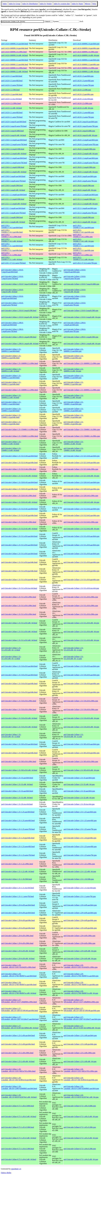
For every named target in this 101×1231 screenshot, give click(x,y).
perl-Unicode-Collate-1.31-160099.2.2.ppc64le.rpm (74, 357)
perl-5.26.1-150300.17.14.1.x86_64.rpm (83, 240)
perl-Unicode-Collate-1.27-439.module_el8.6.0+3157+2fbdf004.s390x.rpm (81, 1001)
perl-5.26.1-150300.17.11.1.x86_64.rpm (83, 258)
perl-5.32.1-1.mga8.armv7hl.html (13, 213)
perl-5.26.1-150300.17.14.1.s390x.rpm (83, 236)
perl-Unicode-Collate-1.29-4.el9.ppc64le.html (18, 920)
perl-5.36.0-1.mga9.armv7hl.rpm (85, 181)
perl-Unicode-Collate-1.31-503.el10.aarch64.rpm (82, 744)
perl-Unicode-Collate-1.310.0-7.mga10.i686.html (19, 284)
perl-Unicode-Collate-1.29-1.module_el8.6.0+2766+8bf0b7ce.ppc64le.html (18, 984)
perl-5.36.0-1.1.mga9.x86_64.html (13, 172)
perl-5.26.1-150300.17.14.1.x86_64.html (11, 240)
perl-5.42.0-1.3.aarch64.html (11, 76)
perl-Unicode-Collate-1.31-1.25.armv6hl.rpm (80, 821)
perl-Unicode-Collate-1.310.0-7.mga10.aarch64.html (12, 271)
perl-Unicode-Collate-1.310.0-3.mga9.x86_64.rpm (82, 317)
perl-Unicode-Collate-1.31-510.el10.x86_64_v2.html (11, 736)
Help (94, 4)
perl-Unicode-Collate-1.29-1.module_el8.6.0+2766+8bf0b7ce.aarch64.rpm (81, 975)
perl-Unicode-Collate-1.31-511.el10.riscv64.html (19, 588)
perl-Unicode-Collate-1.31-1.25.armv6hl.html (18, 821)
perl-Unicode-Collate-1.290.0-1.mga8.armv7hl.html (12, 330)
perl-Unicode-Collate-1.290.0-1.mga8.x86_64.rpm (82, 344)
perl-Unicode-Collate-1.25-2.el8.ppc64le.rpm (80, 1044)
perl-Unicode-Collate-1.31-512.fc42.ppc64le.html (19, 515)
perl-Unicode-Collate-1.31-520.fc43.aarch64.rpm (82, 482)
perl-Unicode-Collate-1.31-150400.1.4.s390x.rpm (82, 429)
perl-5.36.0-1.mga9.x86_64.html (13, 190)
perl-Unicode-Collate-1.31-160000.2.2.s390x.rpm (82, 390)
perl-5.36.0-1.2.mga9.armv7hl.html (14, 144)
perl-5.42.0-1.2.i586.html (10, 90)
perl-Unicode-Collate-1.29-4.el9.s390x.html (17, 936)
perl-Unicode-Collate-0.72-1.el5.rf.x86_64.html (18, 1138)
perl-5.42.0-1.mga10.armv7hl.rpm (85, 126)
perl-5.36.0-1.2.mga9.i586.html (12, 149)
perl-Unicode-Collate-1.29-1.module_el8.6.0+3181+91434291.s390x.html (18, 966)
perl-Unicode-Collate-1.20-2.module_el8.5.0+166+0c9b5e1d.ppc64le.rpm (81, 1079)
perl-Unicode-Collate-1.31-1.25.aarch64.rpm (80, 812)
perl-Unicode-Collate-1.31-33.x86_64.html (17, 784)
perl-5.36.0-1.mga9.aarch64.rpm (85, 176)
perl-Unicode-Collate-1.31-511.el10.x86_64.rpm (81, 623)
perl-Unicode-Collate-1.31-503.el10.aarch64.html (19, 744)
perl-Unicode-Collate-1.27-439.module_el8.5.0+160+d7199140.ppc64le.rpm (82, 1009)
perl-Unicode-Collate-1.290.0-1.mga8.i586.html (18, 337)
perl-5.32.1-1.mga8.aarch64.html (13, 208)
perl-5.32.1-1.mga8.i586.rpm (83, 217)
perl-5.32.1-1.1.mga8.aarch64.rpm (85, 195)
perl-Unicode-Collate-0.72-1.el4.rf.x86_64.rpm (81, 1159)
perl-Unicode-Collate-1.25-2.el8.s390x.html (17, 1053)
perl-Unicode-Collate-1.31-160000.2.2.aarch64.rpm (74, 377)
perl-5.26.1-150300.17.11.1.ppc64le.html (12, 249)
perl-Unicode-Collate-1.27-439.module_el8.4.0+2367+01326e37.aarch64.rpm (82, 1018)
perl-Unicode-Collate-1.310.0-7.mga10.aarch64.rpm (75, 271)
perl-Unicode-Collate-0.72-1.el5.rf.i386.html (17, 1127)
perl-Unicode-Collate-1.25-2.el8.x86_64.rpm (80, 1061)
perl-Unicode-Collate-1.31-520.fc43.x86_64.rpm (81, 502)
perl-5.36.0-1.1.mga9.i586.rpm (84, 167)
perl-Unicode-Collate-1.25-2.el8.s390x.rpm (79, 1053)
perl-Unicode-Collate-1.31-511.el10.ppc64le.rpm (81, 562)
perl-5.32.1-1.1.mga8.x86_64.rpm (85, 204)
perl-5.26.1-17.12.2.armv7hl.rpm (85, 263)
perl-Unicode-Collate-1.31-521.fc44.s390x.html (18, 469)
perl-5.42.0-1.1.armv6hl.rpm (83, 113)
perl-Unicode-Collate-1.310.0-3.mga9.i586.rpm (81, 310)
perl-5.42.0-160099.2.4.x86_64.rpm (86, 55)
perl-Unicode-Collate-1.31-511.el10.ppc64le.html (19, 562)
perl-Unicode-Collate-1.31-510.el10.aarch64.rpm (82, 666)
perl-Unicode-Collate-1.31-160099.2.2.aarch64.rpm (74, 350)
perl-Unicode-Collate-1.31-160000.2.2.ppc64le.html (11, 383)
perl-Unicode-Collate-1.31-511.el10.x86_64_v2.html (11, 649)
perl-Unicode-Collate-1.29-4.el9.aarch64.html (18, 905)
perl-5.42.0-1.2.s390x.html (11, 103)
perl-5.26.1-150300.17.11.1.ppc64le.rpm (83, 249)
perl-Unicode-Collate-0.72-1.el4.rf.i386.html (17, 1149)
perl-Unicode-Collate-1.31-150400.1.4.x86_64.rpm (74, 443)
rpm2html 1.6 (16, 1169)
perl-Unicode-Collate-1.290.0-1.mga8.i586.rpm (81, 337)
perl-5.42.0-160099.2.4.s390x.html (14, 52)
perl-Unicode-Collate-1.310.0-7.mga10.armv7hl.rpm (75, 277)
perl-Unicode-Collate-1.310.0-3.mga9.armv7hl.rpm (75, 304)
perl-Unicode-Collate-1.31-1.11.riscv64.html (17, 888)
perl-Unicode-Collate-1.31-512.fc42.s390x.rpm (81, 522)
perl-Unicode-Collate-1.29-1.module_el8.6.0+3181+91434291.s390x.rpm (81, 966)
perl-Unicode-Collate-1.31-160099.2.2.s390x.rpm (82, 363)
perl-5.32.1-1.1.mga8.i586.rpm (84, 199)
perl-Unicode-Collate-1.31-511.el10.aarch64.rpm (81, 536)
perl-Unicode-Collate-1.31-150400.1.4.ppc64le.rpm (74, 416)
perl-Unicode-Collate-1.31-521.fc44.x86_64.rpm (81, 476)
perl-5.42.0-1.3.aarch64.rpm (83, 76)
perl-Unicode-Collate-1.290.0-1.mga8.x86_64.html (20, 344)
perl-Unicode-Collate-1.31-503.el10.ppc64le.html (19, 753)
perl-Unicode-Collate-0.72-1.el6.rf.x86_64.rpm (81, 1116)
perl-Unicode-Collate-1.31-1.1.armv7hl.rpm (80, 896)
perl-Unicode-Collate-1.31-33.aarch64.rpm (79, 778)
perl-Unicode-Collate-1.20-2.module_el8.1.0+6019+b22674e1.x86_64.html (19, 1096)
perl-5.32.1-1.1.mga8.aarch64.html (14, 195)
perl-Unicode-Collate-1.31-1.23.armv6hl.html (18, 846)
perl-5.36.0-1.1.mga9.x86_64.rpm (85, 172)
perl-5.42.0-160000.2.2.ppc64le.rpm (86, 64)
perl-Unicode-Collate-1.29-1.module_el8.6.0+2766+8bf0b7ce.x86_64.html (18, 992)
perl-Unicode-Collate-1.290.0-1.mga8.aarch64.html (12, 324)
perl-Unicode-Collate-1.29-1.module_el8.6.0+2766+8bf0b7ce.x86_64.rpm (81, 992)
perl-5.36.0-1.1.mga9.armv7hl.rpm (85, 163)
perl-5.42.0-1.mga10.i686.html (12, 131)
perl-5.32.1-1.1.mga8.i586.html (12, 199)
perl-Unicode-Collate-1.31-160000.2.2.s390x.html (19, 390)
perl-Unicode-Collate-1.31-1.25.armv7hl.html (18, 829)
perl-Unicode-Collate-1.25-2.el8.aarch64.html (18, 1035)
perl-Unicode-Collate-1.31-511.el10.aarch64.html (19, 536)
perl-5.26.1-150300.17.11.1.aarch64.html (12, 245)
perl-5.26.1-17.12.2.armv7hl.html (13, 263)
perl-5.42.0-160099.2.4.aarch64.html (14, 44)
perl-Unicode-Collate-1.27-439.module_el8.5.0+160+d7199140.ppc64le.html (19, 1009)
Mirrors (88, 4)
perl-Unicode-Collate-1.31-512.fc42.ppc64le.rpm (82, 515)
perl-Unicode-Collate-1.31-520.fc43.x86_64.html (19, 502)
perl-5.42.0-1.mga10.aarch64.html (13, 122)
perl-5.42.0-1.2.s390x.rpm (82, 103)
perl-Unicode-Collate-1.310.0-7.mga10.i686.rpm (81, 284)
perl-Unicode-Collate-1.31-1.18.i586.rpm (79, 879)
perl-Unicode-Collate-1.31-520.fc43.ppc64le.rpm (82, 489)
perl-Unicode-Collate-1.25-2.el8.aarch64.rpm (80, 1035)
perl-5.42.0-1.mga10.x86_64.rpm (85, 135)
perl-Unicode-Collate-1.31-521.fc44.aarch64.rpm (82, 456)
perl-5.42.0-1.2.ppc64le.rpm (83, 94)
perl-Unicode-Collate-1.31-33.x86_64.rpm (79, 784)
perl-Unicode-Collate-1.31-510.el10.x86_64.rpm (81, 718)
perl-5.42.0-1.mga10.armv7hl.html (14, 126)
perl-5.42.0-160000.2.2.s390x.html (14, 68)
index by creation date (62, 4)
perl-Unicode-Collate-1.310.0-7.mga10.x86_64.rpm (75, 291)
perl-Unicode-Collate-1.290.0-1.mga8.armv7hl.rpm (75, 330)
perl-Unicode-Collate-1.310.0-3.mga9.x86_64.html (20, 317)
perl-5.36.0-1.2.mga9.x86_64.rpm (85, 154)
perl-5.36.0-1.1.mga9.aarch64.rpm (85, 158)
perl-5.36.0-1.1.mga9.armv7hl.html (14, 163)
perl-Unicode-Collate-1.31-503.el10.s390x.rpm (81, 761)
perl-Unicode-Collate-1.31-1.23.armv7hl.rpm (80, 855)
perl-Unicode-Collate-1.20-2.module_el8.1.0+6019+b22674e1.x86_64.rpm (81, 1096)
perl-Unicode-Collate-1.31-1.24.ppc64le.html (17, 838)
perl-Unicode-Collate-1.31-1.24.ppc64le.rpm (80, 838)
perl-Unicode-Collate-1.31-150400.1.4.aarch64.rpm (74, 403)
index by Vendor (46, 4)
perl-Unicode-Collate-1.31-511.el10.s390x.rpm (81, 597)
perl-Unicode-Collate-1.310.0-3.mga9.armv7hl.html (12, 304)
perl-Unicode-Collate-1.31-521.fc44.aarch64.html (19, 456)
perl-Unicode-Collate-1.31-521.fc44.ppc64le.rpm (82, 463)
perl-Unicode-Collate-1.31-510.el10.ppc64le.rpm (82, 684)
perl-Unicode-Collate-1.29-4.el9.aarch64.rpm (80, 905)
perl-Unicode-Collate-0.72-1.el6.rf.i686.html (17, 1106)
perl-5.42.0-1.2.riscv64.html (11, 99)
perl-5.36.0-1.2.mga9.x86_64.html (13, 154)
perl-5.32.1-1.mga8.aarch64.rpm (85, 208)
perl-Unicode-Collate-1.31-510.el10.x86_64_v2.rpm (74, 736)
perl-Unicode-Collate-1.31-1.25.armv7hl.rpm (80, 829)
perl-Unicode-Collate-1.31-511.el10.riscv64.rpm (81, 588)
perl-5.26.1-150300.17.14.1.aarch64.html (12, 227)
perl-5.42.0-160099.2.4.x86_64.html (14, 55)
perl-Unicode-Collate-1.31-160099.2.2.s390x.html (19, 363)
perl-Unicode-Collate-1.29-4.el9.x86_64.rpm (80, 951)
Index (5, 4)
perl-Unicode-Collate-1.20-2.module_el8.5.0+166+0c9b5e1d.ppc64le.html (18, 1079)
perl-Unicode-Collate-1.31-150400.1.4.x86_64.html (11, 443)
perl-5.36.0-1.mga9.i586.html (12, 185)
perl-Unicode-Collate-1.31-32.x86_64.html (17, 798)
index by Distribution (30, 4)
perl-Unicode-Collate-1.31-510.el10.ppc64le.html (19, 684)
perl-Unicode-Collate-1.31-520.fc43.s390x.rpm (81, 496)
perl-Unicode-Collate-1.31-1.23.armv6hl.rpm (80, 846)
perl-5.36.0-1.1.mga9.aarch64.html (14, 158)
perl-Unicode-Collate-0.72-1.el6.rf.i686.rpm (80, 1106)
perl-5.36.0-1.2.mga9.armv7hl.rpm (85, 144)
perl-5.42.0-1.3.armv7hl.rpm (83, 85)
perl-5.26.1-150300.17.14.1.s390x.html (11, 236)
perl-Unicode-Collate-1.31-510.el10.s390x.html (18, 701)
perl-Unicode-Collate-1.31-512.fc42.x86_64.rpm (81, 529)
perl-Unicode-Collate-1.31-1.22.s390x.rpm (79, 864)
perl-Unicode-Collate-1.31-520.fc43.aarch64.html (19, 482)
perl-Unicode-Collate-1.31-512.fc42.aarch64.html (19, 509)
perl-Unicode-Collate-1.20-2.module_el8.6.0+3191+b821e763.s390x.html (18, 1070)
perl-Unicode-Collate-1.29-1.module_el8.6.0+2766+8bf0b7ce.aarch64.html (18, 975)
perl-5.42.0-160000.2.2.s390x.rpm (85, 68)
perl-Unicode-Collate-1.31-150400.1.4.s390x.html (19, 429)
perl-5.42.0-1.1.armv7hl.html (11, 117)
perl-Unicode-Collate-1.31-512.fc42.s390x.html (18, 522)
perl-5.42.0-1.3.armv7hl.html (11, 85)
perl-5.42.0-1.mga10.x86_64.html (13, 135)
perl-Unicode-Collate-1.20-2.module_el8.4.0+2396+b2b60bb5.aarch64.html (19, 1087)
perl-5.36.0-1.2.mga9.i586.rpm (84, 149)
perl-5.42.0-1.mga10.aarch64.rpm (85, 122)
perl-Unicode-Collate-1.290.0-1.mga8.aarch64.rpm (75, 324)
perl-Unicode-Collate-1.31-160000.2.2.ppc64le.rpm (74, 383)
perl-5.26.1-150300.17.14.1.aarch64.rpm (83, 227)
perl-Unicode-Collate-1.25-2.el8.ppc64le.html (18, 1044)
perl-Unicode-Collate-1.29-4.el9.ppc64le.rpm (80, 920)
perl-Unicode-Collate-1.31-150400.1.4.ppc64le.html (11, 416)
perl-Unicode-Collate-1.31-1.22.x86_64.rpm (80, 871)
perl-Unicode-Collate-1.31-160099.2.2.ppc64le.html (11, 357)
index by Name (77, 4)
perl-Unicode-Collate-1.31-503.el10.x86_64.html (19, 770)
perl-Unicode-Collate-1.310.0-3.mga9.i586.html (18, 310)
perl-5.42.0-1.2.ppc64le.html (11, 94)
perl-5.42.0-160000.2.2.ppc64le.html (14, 64)
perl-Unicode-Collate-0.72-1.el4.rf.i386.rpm (80, 1149)
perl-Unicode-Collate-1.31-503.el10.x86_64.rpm (81, 770)
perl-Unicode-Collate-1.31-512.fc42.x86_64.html (19, 529)
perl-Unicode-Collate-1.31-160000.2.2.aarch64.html (11, 377)
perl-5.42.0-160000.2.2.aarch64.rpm (86, 60)
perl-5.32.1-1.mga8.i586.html (12, 217)
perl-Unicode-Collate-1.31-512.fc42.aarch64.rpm (82, 509)
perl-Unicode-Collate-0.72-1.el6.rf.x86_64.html (18, 1116)
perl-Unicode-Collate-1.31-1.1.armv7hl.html (17, 896)
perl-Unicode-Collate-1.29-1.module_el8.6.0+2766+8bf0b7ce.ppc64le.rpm (81, 984)
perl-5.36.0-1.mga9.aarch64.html (13, 176)
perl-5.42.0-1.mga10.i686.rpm (84, 131)
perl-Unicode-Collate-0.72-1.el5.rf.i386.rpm (80, 1127)
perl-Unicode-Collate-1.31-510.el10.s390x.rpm (81, 701)
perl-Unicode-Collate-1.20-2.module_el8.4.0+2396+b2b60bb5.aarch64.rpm (81, 1087)
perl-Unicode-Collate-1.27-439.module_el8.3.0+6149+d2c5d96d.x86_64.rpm (82, 1027)
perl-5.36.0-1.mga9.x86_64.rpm (84, 190)
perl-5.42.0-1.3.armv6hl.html (11, 81)
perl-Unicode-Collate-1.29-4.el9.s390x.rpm (79, 936)
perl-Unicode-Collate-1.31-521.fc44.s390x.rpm (81, 469)
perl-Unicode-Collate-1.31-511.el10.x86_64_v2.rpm (74, 649)
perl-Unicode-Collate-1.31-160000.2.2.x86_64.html (11, 396)
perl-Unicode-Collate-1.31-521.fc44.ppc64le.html (19, 463)
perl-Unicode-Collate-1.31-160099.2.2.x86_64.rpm (74, 370)
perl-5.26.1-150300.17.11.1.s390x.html (11, 254)
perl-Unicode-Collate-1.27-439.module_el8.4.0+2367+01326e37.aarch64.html (20, 1018)
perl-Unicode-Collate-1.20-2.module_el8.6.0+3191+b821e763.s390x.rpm (80, 1070)
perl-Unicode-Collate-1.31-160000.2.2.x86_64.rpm (74, 396)
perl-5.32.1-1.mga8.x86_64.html (13, 222)
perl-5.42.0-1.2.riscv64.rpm (83, 99)
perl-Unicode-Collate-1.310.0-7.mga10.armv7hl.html (12, 277)
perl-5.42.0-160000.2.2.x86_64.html (14, 71)
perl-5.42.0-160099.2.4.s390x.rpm (85, 52)
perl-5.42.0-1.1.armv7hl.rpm (83, 117)
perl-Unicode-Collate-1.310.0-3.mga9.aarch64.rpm (75, 297)
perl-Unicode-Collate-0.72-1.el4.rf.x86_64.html (18, 1159)
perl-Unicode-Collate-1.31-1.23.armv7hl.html (18, 855)
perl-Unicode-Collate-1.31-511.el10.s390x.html (18, 597)
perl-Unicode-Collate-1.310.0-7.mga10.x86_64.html (12, 291)
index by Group (14, 4)
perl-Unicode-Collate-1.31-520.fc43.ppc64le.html (19, 489)
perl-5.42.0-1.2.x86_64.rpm (83, 108)
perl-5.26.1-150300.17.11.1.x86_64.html (11, 258)
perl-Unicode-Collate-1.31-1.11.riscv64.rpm (80, 888)
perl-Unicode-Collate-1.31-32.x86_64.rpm (79, 798)
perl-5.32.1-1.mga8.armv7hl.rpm (85, 213)
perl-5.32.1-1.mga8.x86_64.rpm (84, 222)
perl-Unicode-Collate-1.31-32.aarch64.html (17, 791)
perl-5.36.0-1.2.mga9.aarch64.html (14, 140)
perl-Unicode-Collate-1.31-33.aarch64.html (17, 778)
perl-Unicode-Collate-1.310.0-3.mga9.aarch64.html (12, 297)
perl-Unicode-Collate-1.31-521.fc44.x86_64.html (19, 476)
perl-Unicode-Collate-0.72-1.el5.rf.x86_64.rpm (81, 1138)
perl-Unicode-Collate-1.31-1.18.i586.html (16, 879)
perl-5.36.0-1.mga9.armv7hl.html (13, 181)
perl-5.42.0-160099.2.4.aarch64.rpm (86, 44)
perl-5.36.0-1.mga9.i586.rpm (83, 185)
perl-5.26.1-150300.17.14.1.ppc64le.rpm (83, 231)
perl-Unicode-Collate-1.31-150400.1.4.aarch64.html (11, 403)
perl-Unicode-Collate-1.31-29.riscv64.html (17, 804)
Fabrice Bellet (6, 1173)
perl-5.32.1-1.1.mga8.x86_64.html (13, 204)
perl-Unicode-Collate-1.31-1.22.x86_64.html (17, 871)
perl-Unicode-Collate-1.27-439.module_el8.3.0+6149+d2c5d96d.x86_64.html (19, 1027)
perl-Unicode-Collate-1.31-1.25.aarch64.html (17, 812)
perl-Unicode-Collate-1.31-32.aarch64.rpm (79, 791)
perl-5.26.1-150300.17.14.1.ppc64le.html (12, 231)
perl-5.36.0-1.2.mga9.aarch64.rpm (85, 140)
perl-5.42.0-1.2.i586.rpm (82, 90)
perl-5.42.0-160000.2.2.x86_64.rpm (86, 71)
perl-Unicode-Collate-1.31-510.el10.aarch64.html (19, 666)
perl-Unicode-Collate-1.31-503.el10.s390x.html (18, 761)
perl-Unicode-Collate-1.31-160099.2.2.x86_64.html (11, 370)
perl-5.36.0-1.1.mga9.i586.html (12, 167)
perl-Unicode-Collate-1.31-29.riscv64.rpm (79, 804)
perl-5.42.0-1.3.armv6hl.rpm (83, 81)
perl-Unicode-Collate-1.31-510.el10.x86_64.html (19, 718)
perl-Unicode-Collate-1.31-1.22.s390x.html (17, 864)
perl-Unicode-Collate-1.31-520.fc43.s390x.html (18, 496)
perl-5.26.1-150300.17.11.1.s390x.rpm (82, 254)
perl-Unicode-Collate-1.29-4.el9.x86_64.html (17, 951)
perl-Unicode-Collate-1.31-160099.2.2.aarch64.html (11, 350)
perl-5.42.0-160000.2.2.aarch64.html (14, 60)
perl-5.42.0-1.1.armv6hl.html (11, 113)
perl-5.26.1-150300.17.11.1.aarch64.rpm (83, 245)
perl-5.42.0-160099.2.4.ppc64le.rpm (86, 48)
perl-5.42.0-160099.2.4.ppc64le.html (14, 48)
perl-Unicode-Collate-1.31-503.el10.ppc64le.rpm (82, 753)
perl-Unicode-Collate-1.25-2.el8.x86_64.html (17, 1061)
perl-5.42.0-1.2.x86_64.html (11, 108)
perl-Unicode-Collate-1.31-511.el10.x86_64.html (19, 623)
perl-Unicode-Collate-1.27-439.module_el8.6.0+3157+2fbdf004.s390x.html (19, 1001)
